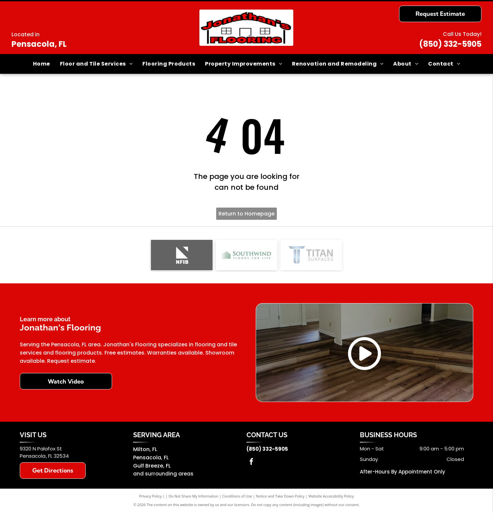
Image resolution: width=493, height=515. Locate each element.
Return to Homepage (246, 213)
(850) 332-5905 (450, 44)
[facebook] (251, 465)
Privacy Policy (150, 498)
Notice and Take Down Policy (280, 498)
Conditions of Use (237, 498)
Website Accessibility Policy (331, 498)
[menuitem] (41, 64)
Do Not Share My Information (193, 498)
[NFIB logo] (182, 256)
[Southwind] (246, 256)
